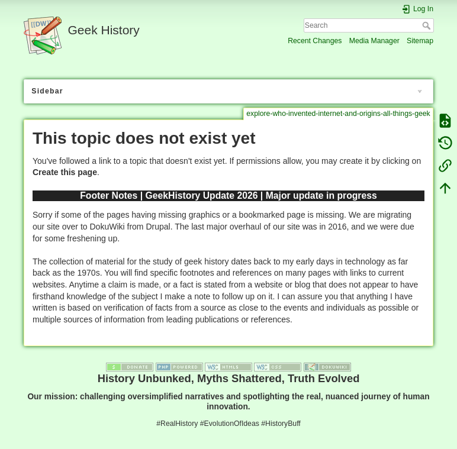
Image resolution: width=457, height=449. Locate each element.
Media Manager (374, 41)
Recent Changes (315, 41)
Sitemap (420, 41)
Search (427, 25)
